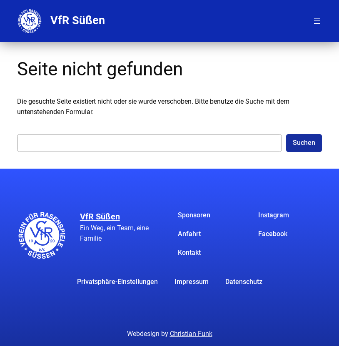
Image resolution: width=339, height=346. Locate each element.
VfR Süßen (77, 20)
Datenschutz (243, 282)
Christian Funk (191, 334)
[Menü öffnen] (317, 21)
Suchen (304, 143)
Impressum (191, 282)
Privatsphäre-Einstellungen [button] (117, 282)
